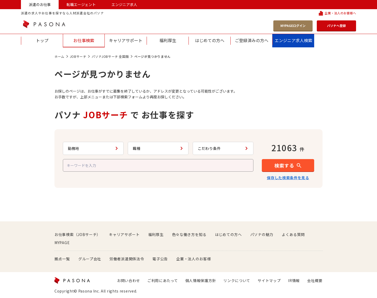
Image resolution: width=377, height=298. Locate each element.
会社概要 (315, 280)
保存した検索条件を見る (288, 177)
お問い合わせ (128, 280)
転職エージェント (81, 4)
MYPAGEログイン (293, 25)
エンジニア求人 (124, 4)
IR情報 (294, 280)
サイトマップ (269, 280)
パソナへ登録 (336, 25)
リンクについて (236, 280)
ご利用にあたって (162, 280)
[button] (288, 165)
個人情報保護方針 (200, 280)
